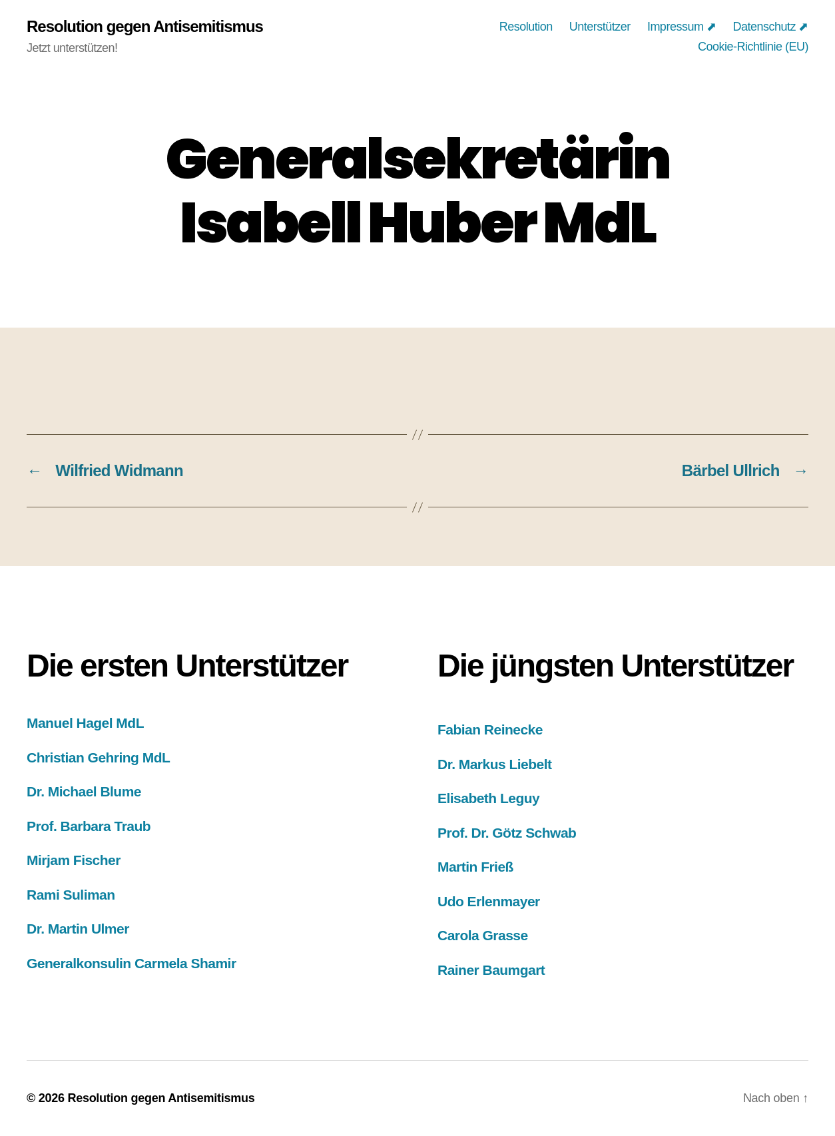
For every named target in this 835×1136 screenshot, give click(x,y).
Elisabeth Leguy (488, 798)
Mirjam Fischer (74, 860)
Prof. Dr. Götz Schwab (506, 832)
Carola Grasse (482, 935)
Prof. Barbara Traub (88, 826)
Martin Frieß (475, 866)
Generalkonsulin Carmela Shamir (131, 963)
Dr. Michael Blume (84, 791)
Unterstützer (600, 26)
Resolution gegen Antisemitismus (145, 27)
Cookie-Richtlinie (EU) (753, 46)
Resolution (526, 26)
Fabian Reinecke (490, 729)
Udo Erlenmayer (488, 901)
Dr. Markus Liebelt (494, 764)
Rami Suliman (71, 894)
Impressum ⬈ (681, 26)
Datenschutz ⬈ (770, 26)
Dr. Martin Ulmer (78, 928)
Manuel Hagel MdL (85, 722)
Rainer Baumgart (491, 970)
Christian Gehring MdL (98, 757)
